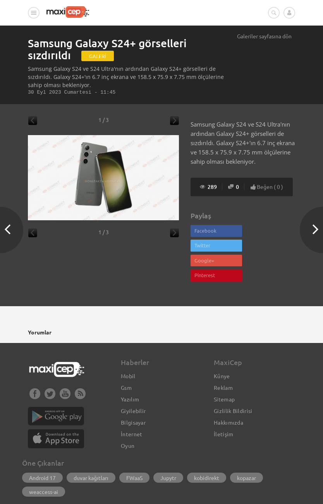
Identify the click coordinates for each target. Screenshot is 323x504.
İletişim (223, 405)
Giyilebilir (133, 382)
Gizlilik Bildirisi (233, 382)
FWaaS (134, 449)
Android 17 (42, 449)
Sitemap (224, 370)
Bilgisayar (133, 393)
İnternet (131, 405)
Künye (222, 347)
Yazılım (130, 370)
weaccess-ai (43, 462)
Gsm (126, 358)
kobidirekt (206, 449)
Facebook (205, 231)
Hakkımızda (228, 393)
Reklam (223, 358)
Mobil (128, 347)
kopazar (246, 449)
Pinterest (257, 246)
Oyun (127, 416)
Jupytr (168, 449)
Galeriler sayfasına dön (264, 36)
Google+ (204, 246)
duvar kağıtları (91, 449)
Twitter (255, 231)
